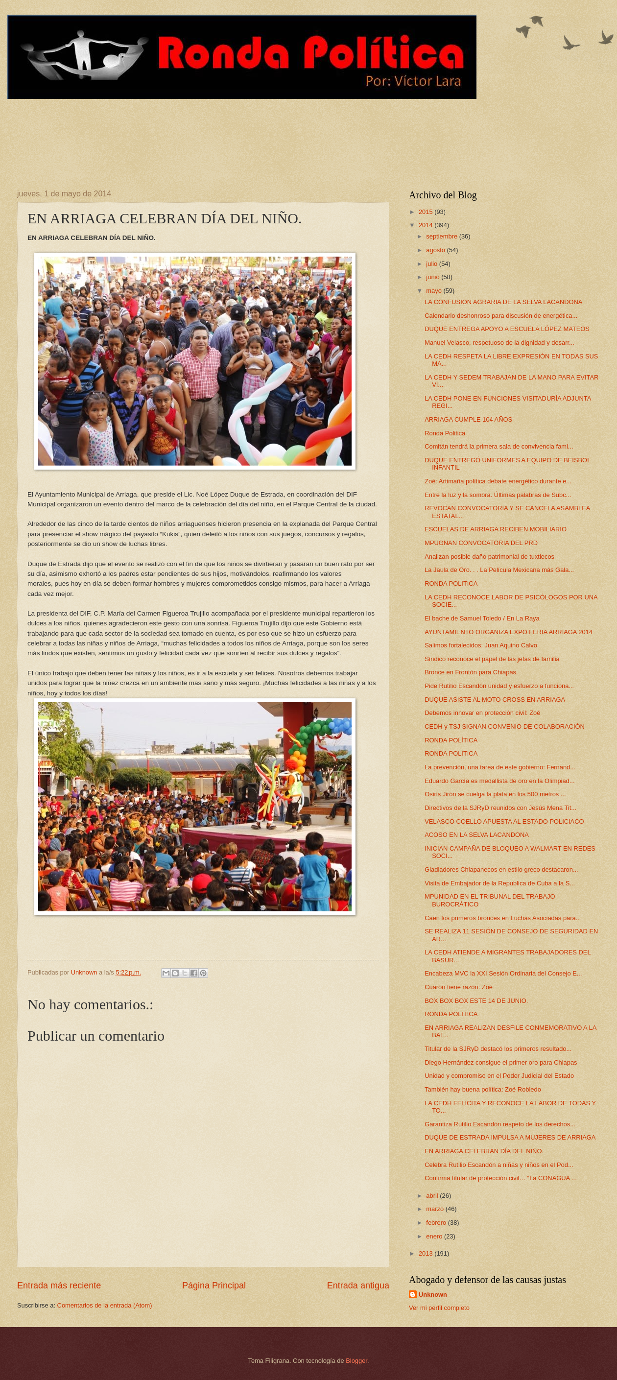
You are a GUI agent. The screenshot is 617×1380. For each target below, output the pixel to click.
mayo (434, 290)
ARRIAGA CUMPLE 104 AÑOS (468, 419)
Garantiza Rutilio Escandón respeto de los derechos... (500, 1124)
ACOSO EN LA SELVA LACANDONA (477, 834)
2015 (426, 211)
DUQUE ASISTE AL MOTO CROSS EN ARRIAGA (495, 699)
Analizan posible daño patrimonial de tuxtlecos (489, 556)
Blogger (356, 1360)
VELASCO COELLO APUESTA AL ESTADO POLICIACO (504, 821)
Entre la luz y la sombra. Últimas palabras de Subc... (498, 495)
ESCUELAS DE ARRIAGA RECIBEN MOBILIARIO (496, 529)
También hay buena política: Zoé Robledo (483, 1089)
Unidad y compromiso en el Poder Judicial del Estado (499, 1075)
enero (435, 1236)
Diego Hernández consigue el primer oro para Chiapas (501, 1062)
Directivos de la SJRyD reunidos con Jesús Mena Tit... (500, 807)
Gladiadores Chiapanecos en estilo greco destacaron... (501, 869)
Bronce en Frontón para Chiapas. (471, 672)
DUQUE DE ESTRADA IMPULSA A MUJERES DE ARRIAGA (510, 1137)
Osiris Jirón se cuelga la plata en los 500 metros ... (495, 794)
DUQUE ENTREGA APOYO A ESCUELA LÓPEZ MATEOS (507, 329)
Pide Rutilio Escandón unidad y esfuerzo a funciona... (499, 686)
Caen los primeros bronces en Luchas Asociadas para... (503, 918)
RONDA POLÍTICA (451, 740)
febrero (437, 1222)
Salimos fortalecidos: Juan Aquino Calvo (481, 645)
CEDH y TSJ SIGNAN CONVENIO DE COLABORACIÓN (505, 726)
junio (433, 277)
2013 (426, 1253)
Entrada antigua (358, 1285)
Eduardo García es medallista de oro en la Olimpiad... (499, 781)
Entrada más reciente (59, 1285)
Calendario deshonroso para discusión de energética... (501, 315)
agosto (436, 250)
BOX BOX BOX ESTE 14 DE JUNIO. (476, 1000)
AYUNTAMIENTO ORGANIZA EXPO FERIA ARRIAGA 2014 (509, 632)
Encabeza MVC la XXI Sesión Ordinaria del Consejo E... (503, 973)
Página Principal (214, 1285)
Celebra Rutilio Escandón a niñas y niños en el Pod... (499, 1164)
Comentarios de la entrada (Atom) (104, 1305)
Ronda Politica (445, 433)
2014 (426, 225)
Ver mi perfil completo (439, 1307)
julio (432, 263)
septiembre (442, 236)
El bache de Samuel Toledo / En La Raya (482, 618)
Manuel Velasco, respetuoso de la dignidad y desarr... (499, 342)
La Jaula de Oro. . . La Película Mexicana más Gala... (499, 569)
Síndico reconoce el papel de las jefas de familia (492, 659)
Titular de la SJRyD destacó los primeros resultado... (498, 1048)
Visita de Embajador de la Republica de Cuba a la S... (500, 883)
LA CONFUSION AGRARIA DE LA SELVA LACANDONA (503, 302)
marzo (435, 1209)
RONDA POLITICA (451, 583)
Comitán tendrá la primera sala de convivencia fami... (499, 446)
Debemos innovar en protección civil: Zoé (482, 712)
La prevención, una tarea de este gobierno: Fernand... (500, 767)
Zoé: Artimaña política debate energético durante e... (498, 481)
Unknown (433, 1294)
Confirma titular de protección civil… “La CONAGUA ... (501, 1178)
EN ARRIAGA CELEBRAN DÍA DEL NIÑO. (484, 1151)
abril (433, 1195)
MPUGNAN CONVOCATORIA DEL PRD (481, 543)
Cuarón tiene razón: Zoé (459, 987)
